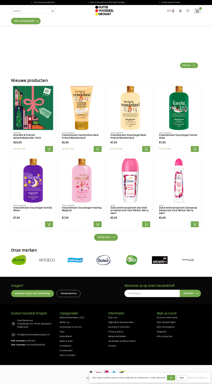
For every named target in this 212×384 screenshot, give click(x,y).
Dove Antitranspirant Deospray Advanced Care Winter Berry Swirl (178, 210)
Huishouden (66, 350)
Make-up (64, 322)
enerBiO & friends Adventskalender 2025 (27, 136)
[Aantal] (41, 149)
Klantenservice (69, 293)
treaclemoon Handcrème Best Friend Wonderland (80, 136)
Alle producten (164, 336)
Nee (182, 377)
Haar (62, 331)
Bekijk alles (106, 237)
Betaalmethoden (117, 336)
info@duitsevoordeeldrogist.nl (33, 334)
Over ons (112, 317)
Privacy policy (115, 331)
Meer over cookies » (198, 378)
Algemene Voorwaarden (121, 322)
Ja (171, 377)
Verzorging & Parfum (71, 327)
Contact (112, 345)
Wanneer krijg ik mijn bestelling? (32, 293)
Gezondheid (66, 336)
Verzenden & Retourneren (122, 341)
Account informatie (167, 317)
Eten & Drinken (67, 355)
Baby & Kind (66, 341)
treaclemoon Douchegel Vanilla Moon (32, 209)
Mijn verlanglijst (165, 327)
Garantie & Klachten (119, 327)
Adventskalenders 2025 (72, 317)
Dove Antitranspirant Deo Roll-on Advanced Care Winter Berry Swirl (129, 210)
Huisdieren (65, 345)
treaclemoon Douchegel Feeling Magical (81, 209)
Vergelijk (161, 331)
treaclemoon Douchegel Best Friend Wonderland (128, 136)
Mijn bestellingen (166, 322)
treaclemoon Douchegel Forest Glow (178, 136)
